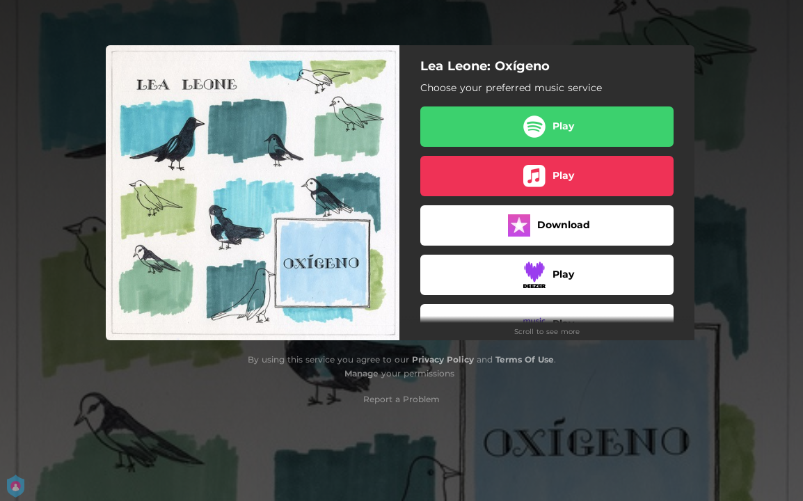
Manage (361, 373)
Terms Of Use (524, 359)
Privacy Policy (443, 359)
